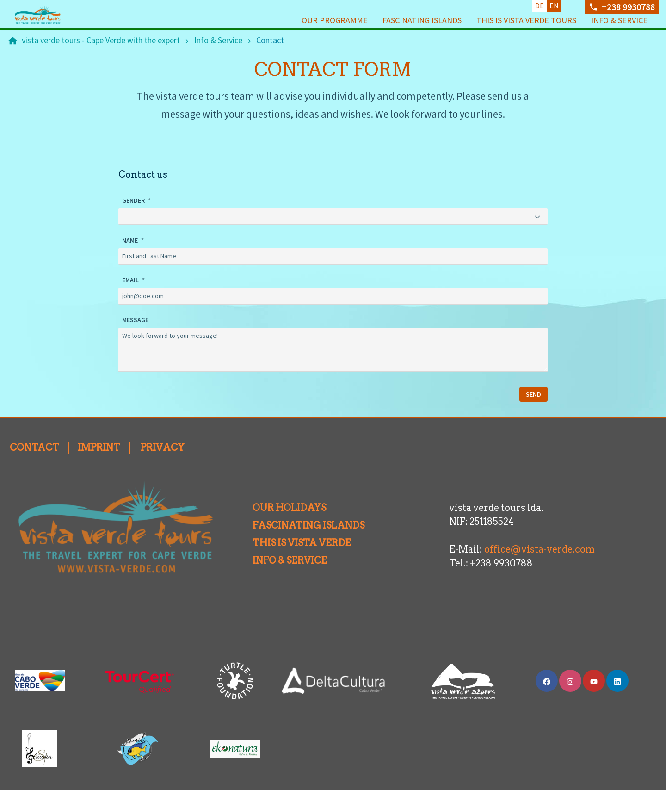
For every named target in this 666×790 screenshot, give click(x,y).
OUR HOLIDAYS (280, 506)
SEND (533, 393)
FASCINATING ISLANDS (299, 524)
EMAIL (131, 279)
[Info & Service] (218, 40)
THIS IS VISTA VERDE (292, 541)
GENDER (134, 200)
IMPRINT (99, 446)
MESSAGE (135, 319)
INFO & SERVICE (280, 559)
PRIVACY (163, 446)
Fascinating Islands (422, 20)
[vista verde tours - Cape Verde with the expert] (101, 40)
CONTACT (34, 446)
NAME (130, 239)
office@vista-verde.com (539, 548)
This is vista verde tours (526, 20)
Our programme (335, 20)
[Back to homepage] (52, 15)
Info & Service (619, 20)
